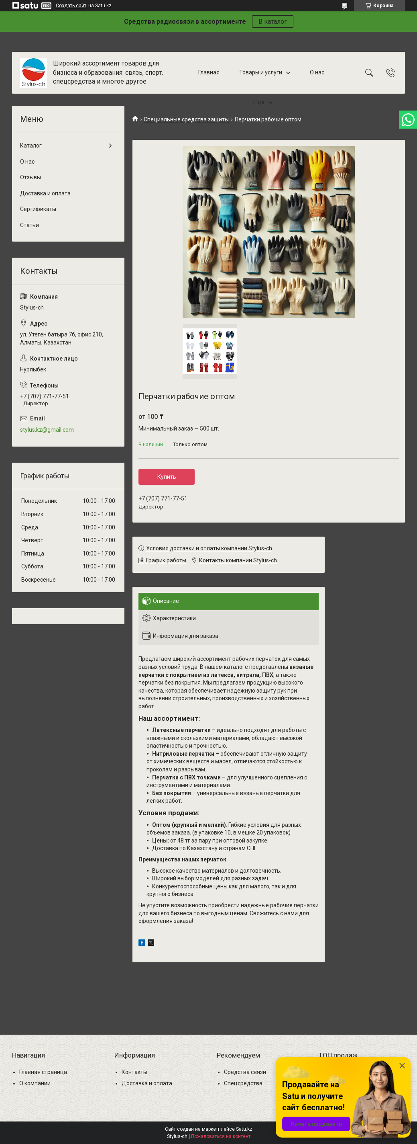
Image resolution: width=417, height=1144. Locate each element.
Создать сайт (71, 5)
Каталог (31, 145)
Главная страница (43, 1072)
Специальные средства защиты (186, 119)
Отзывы (30, 177)
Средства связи (245, 1072)
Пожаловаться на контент (220, 1136)
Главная (209, 72)
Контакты (134, 1072)
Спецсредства (243, 1083)
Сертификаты (38, 209)
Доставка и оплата (45, 193)
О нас (317, 72)
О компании (35, 1083)
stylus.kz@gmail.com (47, 429)
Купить (166, 477)
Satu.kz (244, 1129)
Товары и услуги (260, 72)
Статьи (29, 225)
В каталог (272, 21)
